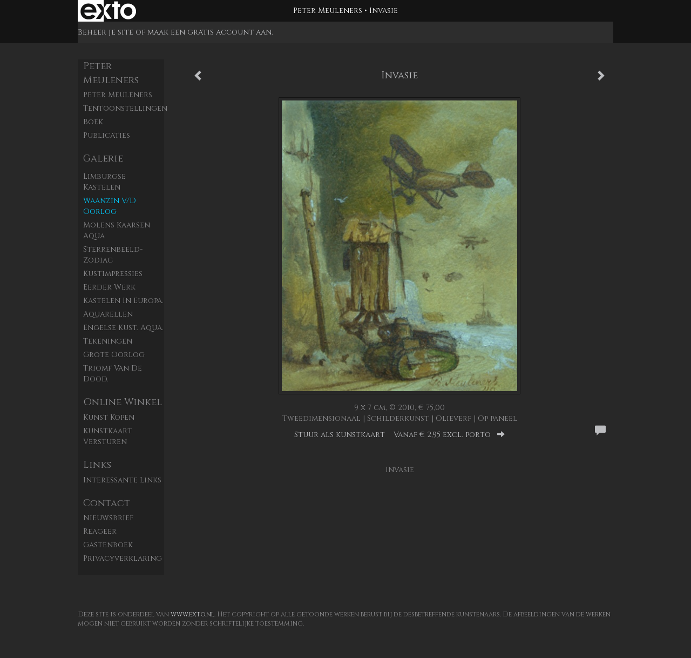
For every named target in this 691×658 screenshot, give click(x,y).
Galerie (103, 158)
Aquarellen (108, 314)
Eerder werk (109, 287)
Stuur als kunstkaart (399, 434)
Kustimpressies (113, 273)
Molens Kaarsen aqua (116, 230)
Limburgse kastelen (104, 181)
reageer (100, 531)
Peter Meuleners (327, 10)
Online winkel (122, 402)
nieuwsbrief (108, 518)
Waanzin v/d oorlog (109, 206)
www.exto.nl (192, 614)
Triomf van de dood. (112, 373)
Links (97, 465)
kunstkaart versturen (107, 436)
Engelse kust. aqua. (123, 328)
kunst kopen (108, 417)
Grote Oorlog (114, 355)
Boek (93, 122)
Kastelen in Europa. (123, 301)
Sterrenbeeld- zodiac (113, 254)
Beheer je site (105, 32)
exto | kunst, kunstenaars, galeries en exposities (108, 11)
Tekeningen (107, 341)
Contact (106, 503)
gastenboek (108, 545)
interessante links (122, 480)
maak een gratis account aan (209, 32)
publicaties (106, 135)
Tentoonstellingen (123, 108)
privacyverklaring (122, 558)
